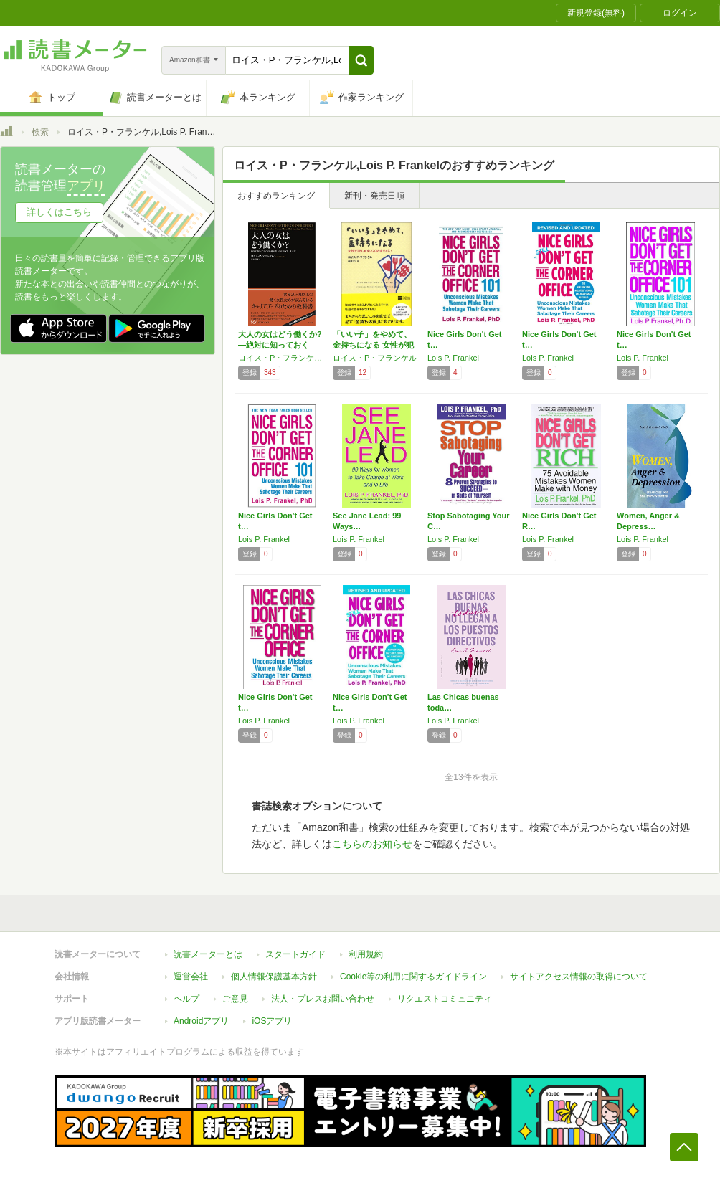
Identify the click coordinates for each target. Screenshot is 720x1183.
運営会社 (191, 976)
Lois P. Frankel (453, 357)
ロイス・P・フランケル (375, 357)
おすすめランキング (276, 196)
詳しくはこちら (59, 211)
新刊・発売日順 (374, 196)
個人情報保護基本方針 (274, 976)
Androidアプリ (201, 1021)
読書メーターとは (208, 954)
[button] (361, 60)
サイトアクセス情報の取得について (579, 976)
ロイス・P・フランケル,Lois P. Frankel (282, 357)
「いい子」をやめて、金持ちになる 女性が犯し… (373, 345)
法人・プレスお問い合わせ (322, 998)
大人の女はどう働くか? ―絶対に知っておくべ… (280, 345)
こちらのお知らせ (372, 844)
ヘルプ (186, 998)
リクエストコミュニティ (444, 998)
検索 (40, 132)
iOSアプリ (272, 1021)
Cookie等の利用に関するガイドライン (413, 976)
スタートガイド (295, 954)
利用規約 (366, 954)
